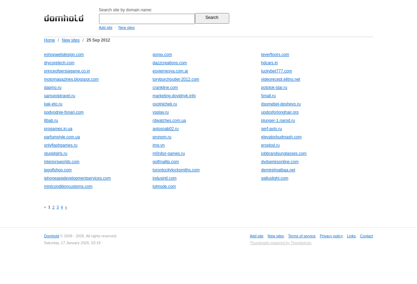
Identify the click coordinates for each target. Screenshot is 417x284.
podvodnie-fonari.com (64, 112)
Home (49, 40)
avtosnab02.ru (165, 128)
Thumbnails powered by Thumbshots (280, 243)
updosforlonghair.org (279, 112)
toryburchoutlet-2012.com (175, 79)
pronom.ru (161, 137)
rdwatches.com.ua (169, 120)
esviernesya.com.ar (170, 71)
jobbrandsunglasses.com (284, 153)
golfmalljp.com (165, 161)
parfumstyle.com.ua (62, 137)
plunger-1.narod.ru (278, 120)
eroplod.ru (270, 145)
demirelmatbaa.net (278, 170)
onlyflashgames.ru (60, 145)
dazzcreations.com (169, 62)
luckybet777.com (276, 71)
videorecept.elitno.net (280, 79)
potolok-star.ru (274, 87)
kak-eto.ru (53, 104)
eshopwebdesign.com (64, 54)
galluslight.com (274, 178)
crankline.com (165, 87)
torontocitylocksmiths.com (175, 170)
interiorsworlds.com (61, 161)
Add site (106, 27)
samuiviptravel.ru (59, 95)
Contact (366, 236)
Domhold (51, 236)
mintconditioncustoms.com (68, 186)
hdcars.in (269, 62)
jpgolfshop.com (58, 170)
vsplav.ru (160, 112)
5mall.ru (268, 95)
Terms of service (302, 236)
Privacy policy (331, 236)
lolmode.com (164, 186)
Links (351, 236)
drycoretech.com (59, 62)
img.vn (158, 145)
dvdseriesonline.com (279, 161)
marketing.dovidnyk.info (174, 95)
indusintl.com (164, 178)
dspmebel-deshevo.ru (281, 104)
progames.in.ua (58, 128)
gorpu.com (162, 54)
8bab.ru (51, 120)
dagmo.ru (53, 87)
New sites (127, 27)
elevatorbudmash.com (281, 137)
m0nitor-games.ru (168, 153)
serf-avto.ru (271, 128)
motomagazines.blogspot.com (71, 79)
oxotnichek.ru (164, 104)
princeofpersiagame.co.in (67, 71)
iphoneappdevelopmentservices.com (77, 178)
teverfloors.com (275, 54)
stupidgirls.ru (56, 153)
